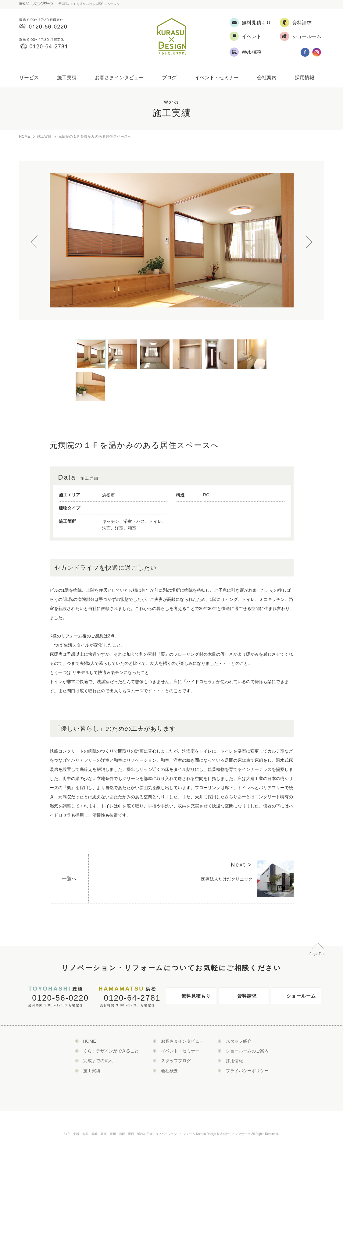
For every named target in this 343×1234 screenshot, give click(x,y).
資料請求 (239, 998)
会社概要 (169, 1070)
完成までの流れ (98, 1060)
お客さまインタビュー (119, 77)
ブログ (169, 77)
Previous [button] (37, 237)
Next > (241, 865)
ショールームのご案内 (247, 1050)
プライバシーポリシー (247, 1070)
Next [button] (305, 237)
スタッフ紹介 (239, 1041)
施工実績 (67, 77)
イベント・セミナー (217, 77)
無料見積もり (190, 998)
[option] (172, 240)
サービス (29, 77)
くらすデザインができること (111, 1050)
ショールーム (295, 998)
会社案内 (267, 77)
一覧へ (69, 878)
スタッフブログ (176, 1060)
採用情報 (304, 77)
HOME (24, 136)
